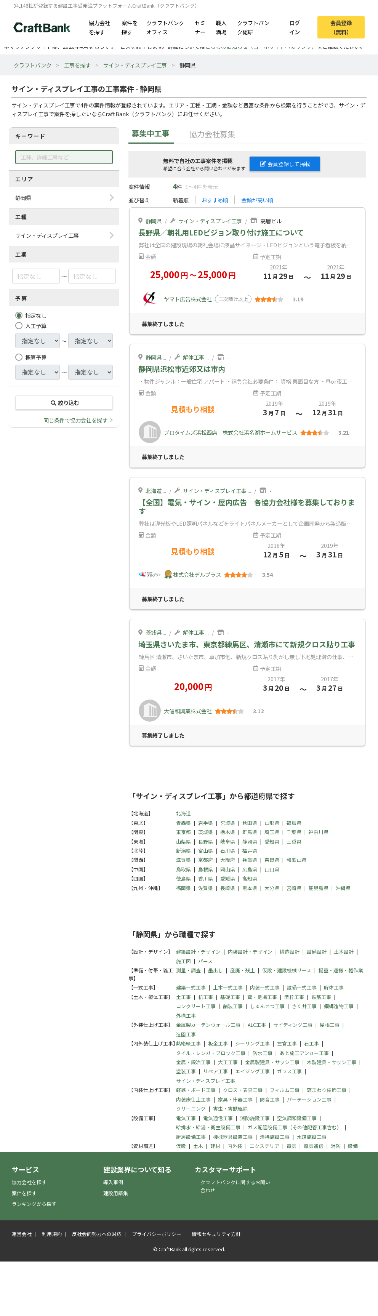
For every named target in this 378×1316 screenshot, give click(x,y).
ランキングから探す (34, 1203)
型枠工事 (294, 997)
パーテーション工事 (309, 1099)
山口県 (271, 869)
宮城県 (227, 822)
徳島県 (183, 878)
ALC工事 (257, 1024)
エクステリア (264, 1145)
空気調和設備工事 (297, 1118)
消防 (336, 1145)
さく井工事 (304, 1006)
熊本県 (249, 888)
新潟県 (183, 850)
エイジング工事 (252, 1071)
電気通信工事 (218, 1118)
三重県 (294, 841)
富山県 (205, 850)
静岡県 (154, 221)
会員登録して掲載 (285, 164)
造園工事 (186, 1034)
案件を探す (130, 27)
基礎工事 (230, 997)
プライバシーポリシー (156, 1234)
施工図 (183, 961)
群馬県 (249, 832)
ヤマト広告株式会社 (188, 299)
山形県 (271, 822)
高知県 (249, 878)
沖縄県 (343, 888)
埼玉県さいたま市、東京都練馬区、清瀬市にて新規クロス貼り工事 (246, 644)
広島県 (249, 869)
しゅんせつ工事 (267, 1006)
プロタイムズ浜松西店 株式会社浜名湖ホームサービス (230, 432)
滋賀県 (183, 859)
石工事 (311, 1043)
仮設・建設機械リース (286, 970)
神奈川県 (318, 832)
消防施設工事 (255, 1118)
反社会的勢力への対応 (97, 1234)
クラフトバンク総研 (253, 27)
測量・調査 (188, 970)
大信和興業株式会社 (188, 711)
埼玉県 (271, 832)
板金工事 (218, 1043)
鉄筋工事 (321, 997)
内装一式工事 (265, 987)
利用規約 (52, 1234)
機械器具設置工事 (233, 1136)
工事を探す (77, 65)
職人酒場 (221, 27)
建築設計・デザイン (198, 951)
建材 (215, 1145)
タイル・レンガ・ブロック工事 (210, 1053)
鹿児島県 (318, 888)
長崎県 (227, 888)
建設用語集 (115, 1193)
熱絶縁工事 (188, 1043)
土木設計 (344, 951)
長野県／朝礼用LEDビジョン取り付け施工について (221, 232)
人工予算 (35, 326)
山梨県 (183, 841)
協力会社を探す (99, 27)
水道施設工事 (312, 1136)
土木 (198, 1145)
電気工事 (186, 1118)
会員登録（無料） (341, 27)
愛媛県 (227, 878)
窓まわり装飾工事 (326, 1089)
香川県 (205, 878)
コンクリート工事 (196, 1006)
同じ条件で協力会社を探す (75, 420)
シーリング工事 (252, 1043)
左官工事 (287, 1043)
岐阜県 (227, 841)
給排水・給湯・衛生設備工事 (208, 1127)
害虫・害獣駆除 (230, 1108)
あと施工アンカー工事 (304, 1053)
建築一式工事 (191, 987)
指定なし (35, 315)
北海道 (154, 491)
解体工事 (193, 357)
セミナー (200, 27)
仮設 (181, 1145)
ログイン (294, 27)
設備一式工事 (302, 987)
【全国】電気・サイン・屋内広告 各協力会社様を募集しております (246, 506)
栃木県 (227, 832)
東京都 (183, 832)
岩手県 (205, 822)
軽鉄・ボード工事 (196, 1089)
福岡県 (183, 888)
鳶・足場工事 (262, 997)
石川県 (227, 850)
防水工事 (262, 1053)
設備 (353, 1145)
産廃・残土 (242, 970)
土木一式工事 (228, 987)
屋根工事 (330, 1024)
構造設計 (290, 951)
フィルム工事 (285, 1089)
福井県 (249, 850)
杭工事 (205, 997)
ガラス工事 (289, 1071)
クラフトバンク (32, 65)
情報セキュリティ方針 (216, 1234)
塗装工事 (186, 1071)
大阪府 (227, 859)
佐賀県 (205, 888)
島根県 (205, 869)
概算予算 (35, 357)
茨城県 (154, 632)
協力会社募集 (212, 133)
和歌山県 (296, 859)
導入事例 (113, 1182)
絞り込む (64, 403)
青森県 (183, 822)
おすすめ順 (215, 200)
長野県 (205, 841)
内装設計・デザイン (250, 951)
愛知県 (271, 841)
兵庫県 (249, 859)
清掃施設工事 (275, 1136)
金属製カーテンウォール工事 (208, 1024)
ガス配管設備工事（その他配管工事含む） (295, 1127)
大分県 (271, 888)
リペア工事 (215, 1071)
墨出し (215, 970)
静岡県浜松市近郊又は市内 (181, 368)
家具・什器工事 (235, 1099)
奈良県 (271, 859)
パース (205, 961)
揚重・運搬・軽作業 (341, 970)
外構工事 (186, 1015)
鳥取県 (183, 869)
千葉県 (294, 832)
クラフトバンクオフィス (165, 27)
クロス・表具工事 (243, 1089)
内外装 (234, 1145)
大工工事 (228, 1062)
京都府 (205, 859)
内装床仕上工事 (193, 1099)
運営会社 (22, 1234)
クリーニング (191, 1108)
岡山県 (227, 869)
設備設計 (317, 951)
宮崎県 (294, 888)
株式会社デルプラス (197, 574)
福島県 (294, 822)
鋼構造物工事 (339, 1006)
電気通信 (314, 1145)
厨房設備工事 (191, 1136)
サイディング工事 (292, 1024)
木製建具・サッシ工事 (331, 1062)
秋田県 (249, 822)
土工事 (183, 997)
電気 (291, 1145)
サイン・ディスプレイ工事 (135, 65)
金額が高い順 (257, 200)
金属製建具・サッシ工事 (272, 1062)
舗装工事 (233, 1006)
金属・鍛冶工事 (193, 1062)
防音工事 (270, 1099)
